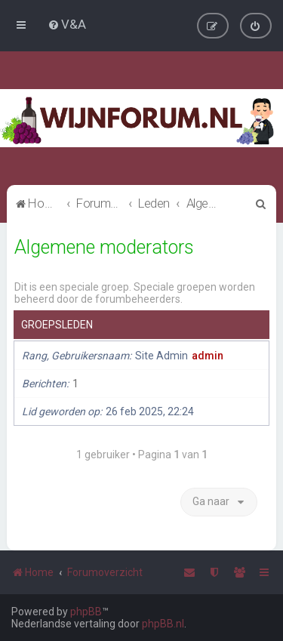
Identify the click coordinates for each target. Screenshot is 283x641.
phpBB (86, 612)
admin (207, 356)
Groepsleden (57, 325)
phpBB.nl (163, 624)
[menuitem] (67, 24)
